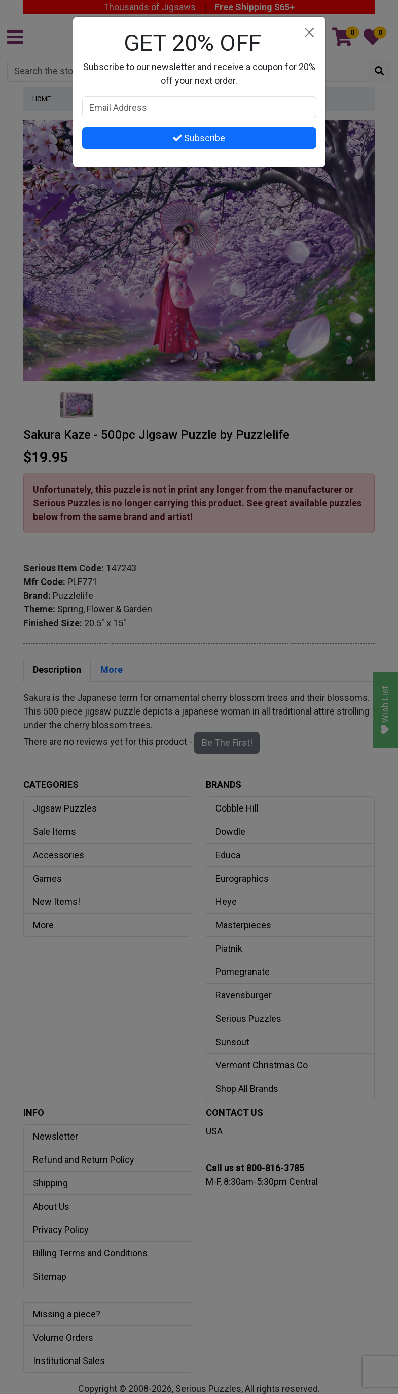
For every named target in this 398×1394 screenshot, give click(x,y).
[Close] (309, 33)
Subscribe (199, 138)
